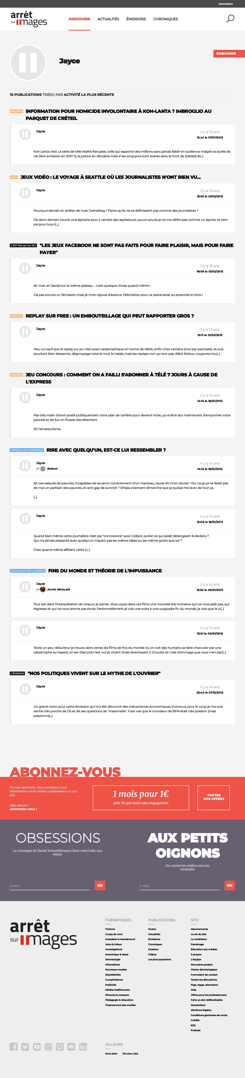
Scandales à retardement (120, 939)
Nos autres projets (201, 964)
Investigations (113, 949)
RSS (193, 1025)
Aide (193, 989)
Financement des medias (120, 1005)
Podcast (195, 1030)
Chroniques (165, 19)
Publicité (110, 984)
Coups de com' (114, 934)
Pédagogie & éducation (119, 1000)
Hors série (111, 1053)
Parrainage (197, 944)
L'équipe (196, 959)
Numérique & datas (116, 954)
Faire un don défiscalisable (207, 1000)
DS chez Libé (130, 1053)
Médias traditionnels (117, 989)
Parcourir (79, 19)
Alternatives (112, 964)
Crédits (195, 1020)
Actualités (108, 19)
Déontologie (112, 959)
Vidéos (152, 954)
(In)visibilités (113, 974)
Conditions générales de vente (209, 1015)
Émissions (136, 19)
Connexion (226, 3)
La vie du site (198, 934)
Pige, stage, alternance (204, 984)
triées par (62, 95)
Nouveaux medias (116, 969)
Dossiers (153, 949)
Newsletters (198, 1005)
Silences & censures (117, 995)
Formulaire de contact (204, 974)
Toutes (152, 929)
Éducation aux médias (204, 949)
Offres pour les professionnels (209, 995)
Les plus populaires (159, 959)
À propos (196, 954)
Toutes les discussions (204, 979)
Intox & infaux (113, 944)
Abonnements (199, 929)
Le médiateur (199, 939)
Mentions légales (201, 1010)
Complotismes (114, 979)
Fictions (110, 929)
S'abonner (226, 53)
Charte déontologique (204, 969)
